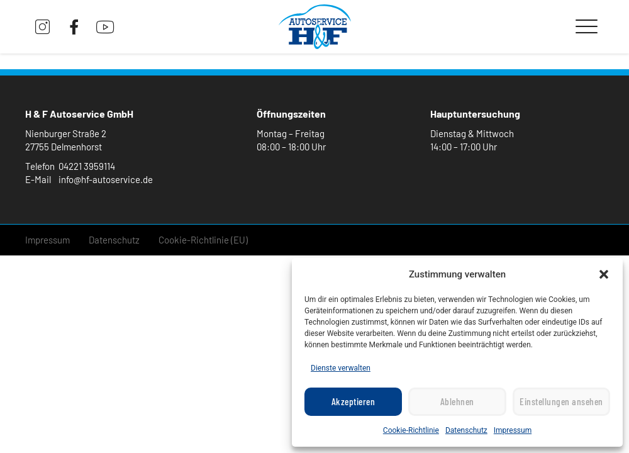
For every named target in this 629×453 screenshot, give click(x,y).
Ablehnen (457, 402)
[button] (604, 274)
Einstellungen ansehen (561, 402)
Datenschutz (466, 430)
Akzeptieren (353, 402)
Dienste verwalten (340, 368)
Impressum (513, 430)
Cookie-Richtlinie (411, 430)
